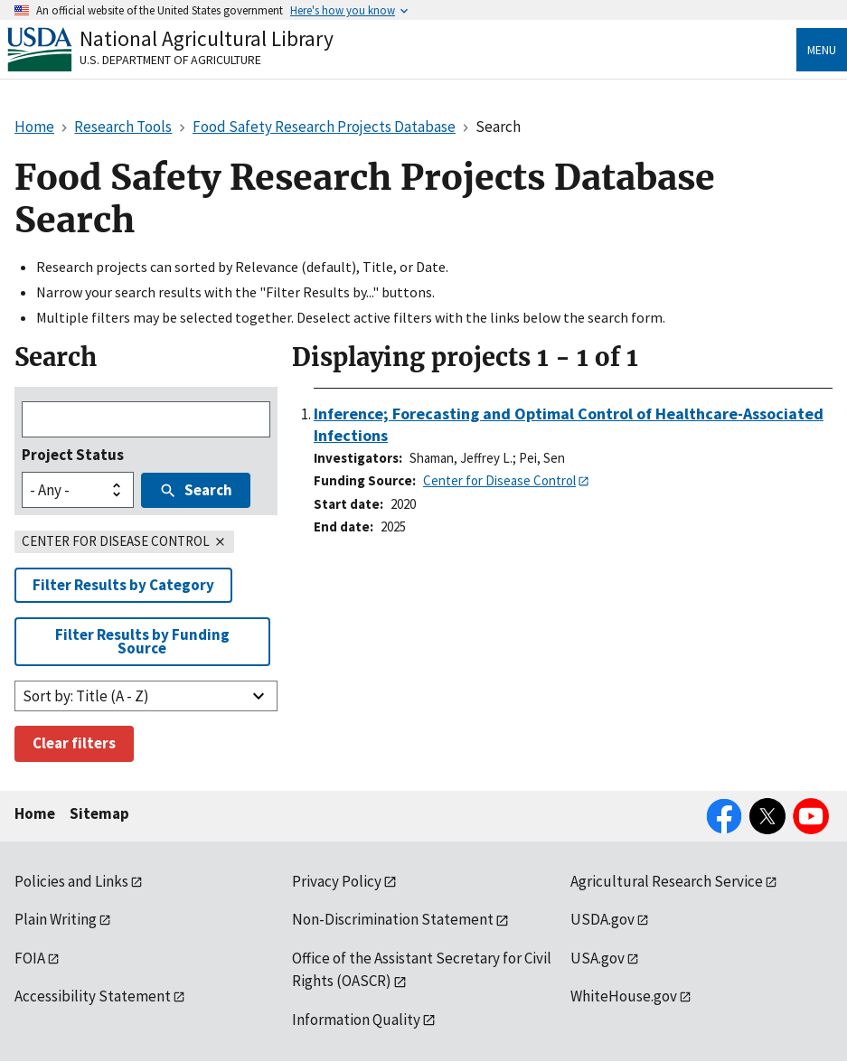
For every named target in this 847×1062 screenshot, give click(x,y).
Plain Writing (55, 919)
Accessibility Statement (92, 996)
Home (34, 813)
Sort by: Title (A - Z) (86, 696)
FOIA (29, 958)
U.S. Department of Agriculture (170, 60)
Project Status (73, 455)
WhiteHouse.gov (623, 996)
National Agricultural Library (207, 38)
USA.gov (597, 958)
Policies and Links (71, 881)
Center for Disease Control (499, 480)
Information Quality (356, 1019)
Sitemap (99, 813)
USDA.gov (602, 919)
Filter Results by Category (123, 585)
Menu (821, 50)
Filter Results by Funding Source (142, 641)
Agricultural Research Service (666, 881)
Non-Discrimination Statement (393, 919)
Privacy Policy (336, 881)
